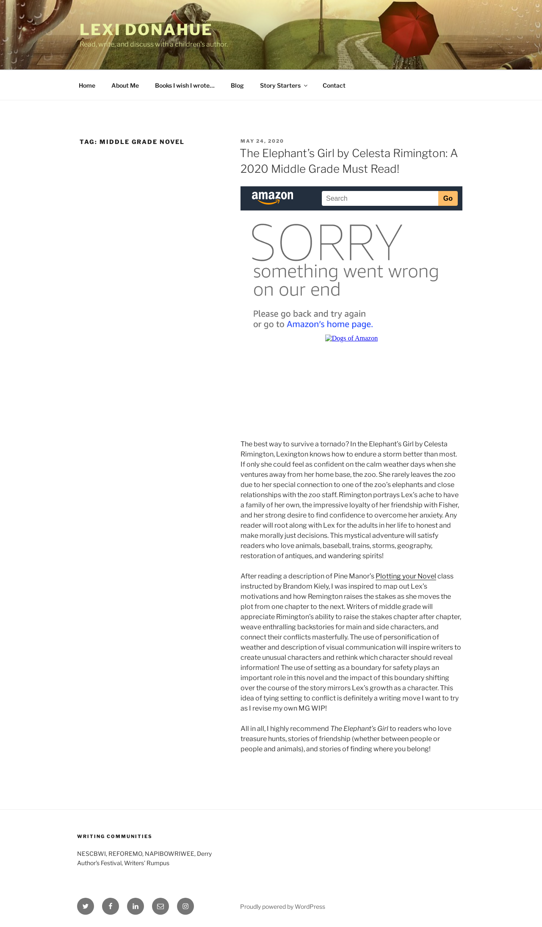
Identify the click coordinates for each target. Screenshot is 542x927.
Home (87, 85)
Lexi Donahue (146, 29)
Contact (334, 85)
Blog (237, 85)
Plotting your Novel (406, 576)
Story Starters (284, 85)
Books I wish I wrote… (185, 85)
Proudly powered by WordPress (282, 906)
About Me (125, 85)
